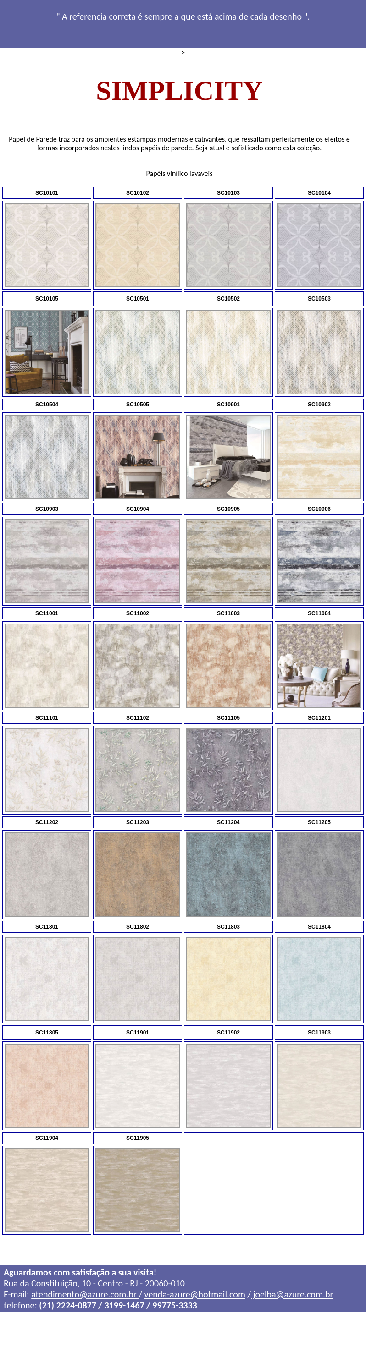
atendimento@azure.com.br (85, 1296)
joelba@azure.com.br (292, 1296)
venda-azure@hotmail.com (194, 1296)
